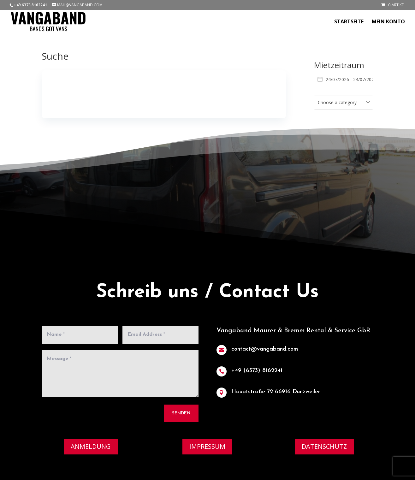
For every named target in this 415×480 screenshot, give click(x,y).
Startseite (349, 22)
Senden (180, 411)
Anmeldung (91, 446)
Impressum (207, 446)
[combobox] (344, 103)
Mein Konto (388, 22)
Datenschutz (324, 446)
